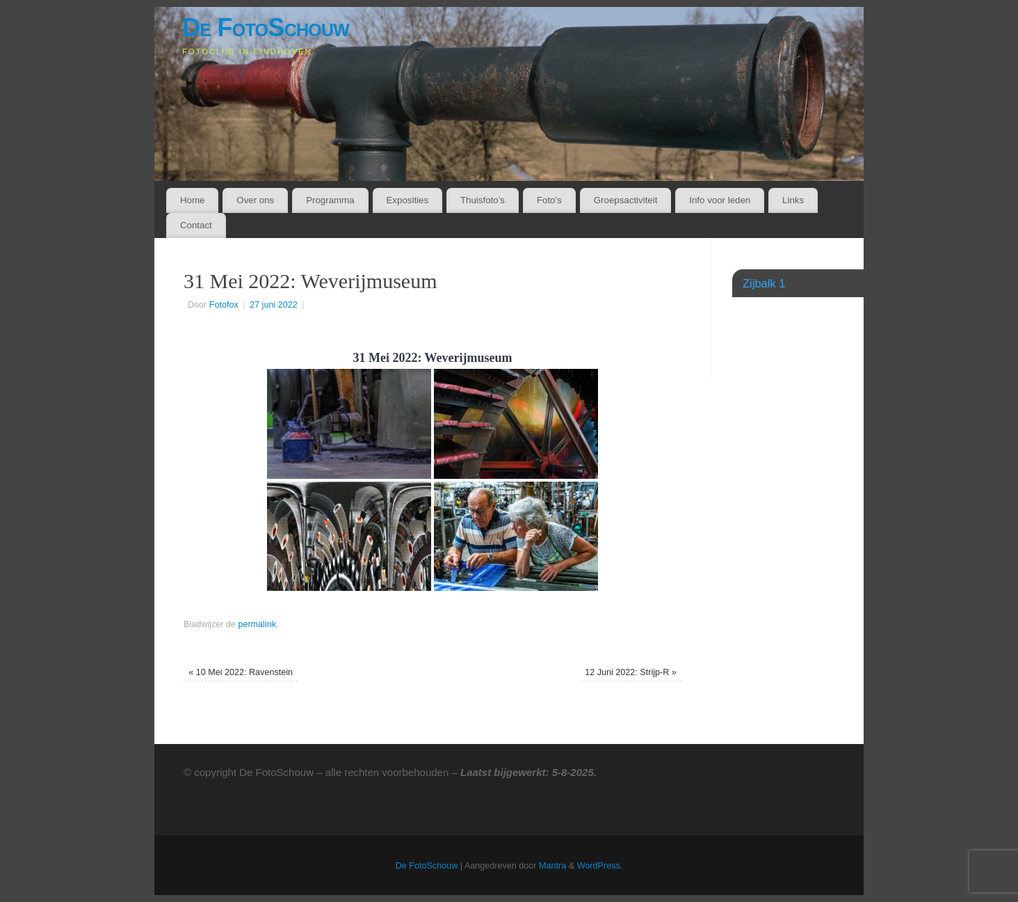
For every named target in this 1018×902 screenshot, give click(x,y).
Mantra (552, 866)
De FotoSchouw (265, 27)
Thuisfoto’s (482, 200)
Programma (330, 200)
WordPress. (600, 866)
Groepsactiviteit (626, 200)
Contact (196, 225)
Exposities (407, 200)
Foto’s (549, 200)
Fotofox (224, 305)
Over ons (255, 200)
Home (192, 200)
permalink (257, 624)
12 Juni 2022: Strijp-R (631, 672)
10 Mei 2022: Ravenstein (240, 672)
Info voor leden (719, 200)
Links (793, 200)
